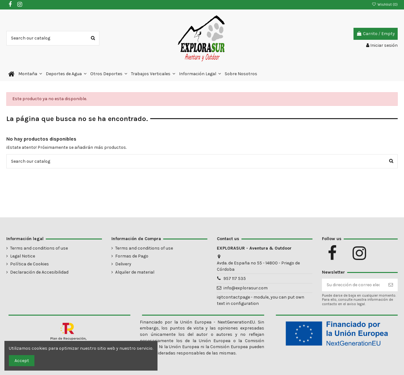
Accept (22, 360)
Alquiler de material (134, 272)
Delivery (123, 264)
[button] (30, 74)
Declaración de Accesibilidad (39, 272)
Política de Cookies (29, 264)
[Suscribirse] (390, 285)
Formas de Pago (131, 256)
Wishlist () (385, 4)
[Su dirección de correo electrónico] (353, 285)
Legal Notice (22, 256)
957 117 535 (234, 278)
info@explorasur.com (245, 288)
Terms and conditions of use (39, 248)
